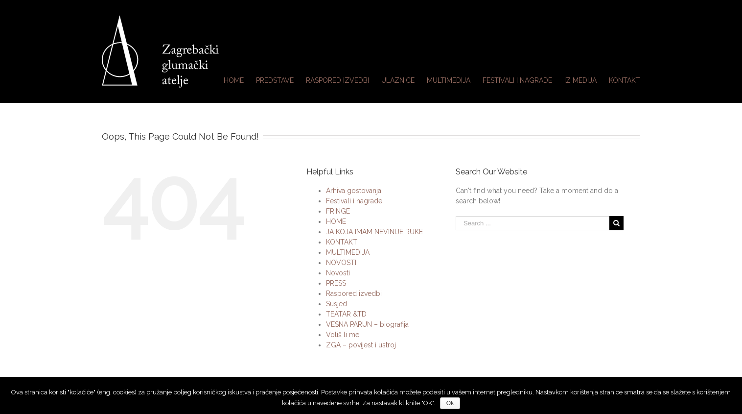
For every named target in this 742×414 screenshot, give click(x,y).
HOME (336, 221)
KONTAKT (341, 242)
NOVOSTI (341, 263)
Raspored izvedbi (354, 293)
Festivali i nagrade (354, 201)
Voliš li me (342, 335)
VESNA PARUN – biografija (367, 324)
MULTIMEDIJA (348, 252)
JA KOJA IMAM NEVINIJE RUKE (374, 232)
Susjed (336, 304)
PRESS (336, 283)
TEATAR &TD (346, 314)
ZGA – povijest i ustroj (361, 345)
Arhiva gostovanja (353, 191)
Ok (450, 403)
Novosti (338, 273)
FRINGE (338, 211)
